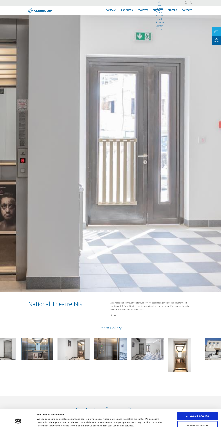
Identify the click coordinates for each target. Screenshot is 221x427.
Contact (187, 10)
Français (159, 12)
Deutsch (159, 9)
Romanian (160, 22)
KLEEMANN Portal (216, 40)
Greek (158, 6)
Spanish (159, 26)
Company (111, 10)
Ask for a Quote (216, 31)
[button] (37, 362)
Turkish (159, 19)
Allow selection (197, 410)
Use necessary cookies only (197, 419)
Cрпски (159, 29)
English (159, 2)
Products (127, 10)
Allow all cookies (197, 401)
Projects (143, 10)
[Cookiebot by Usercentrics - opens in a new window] (18, 421)
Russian (159, 16)
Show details (147, 420)
